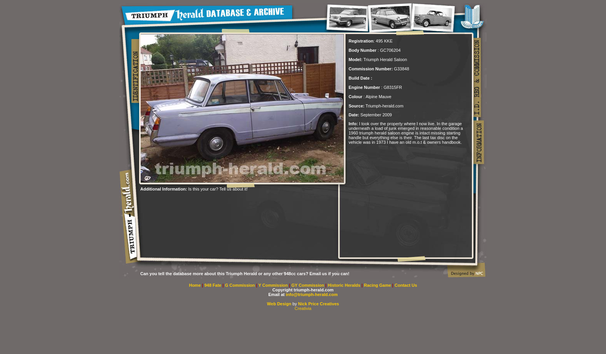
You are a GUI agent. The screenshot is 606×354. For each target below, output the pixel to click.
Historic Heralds (344, 285)
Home (195, 285)
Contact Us (406, 285)
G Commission (240, 285)
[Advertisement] (230, 202)
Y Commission (274, 285)
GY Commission (307, 285)
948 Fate (213, 285)
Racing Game (378, 285)
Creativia (302, 308)
